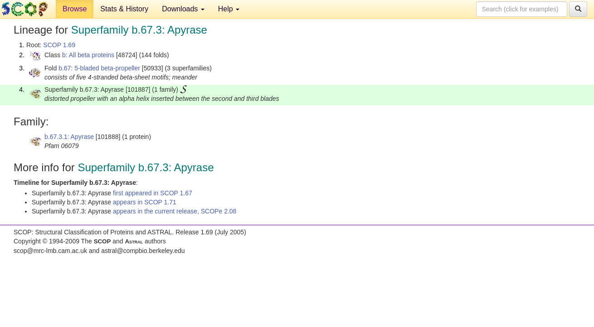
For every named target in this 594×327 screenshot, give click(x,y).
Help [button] (228, 9)
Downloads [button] (183, 9)
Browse (75, 9)
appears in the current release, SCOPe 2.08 (174, 211)
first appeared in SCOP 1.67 (152, 193)
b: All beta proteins (88, 55)
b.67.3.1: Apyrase (69, 136)
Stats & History (124, 9)
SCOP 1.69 (59, 45)
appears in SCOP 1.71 (144, 202)
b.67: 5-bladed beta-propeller (99, 68)
